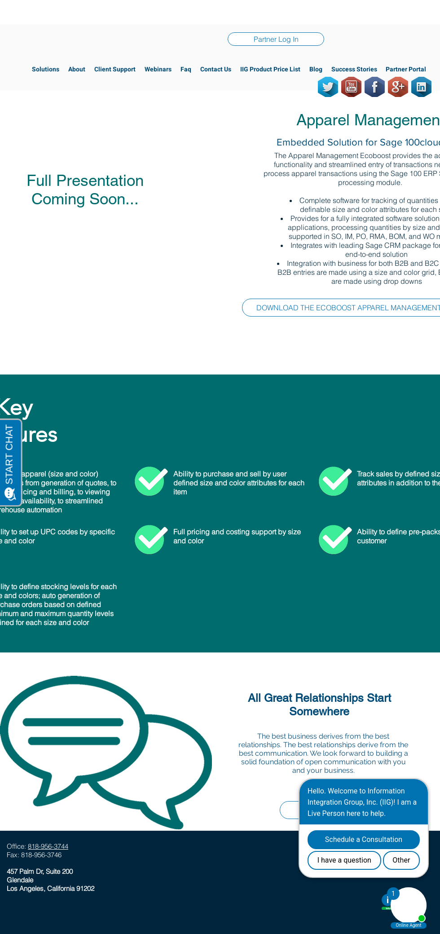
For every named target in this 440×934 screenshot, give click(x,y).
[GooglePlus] (398, 87)
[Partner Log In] (276, 39)
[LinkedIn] (421, 87)
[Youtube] (351, 87)
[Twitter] (328, 87)
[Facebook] (375, 87)
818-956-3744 (48, 846)
